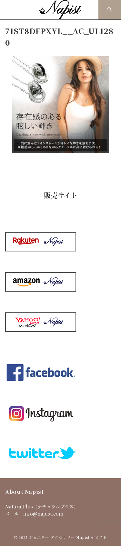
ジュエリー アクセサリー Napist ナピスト (68, 537)
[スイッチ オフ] (109, 9)
